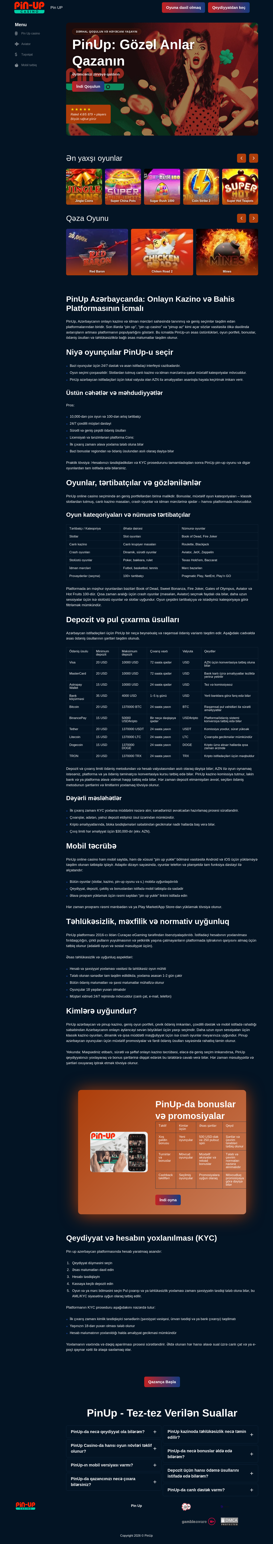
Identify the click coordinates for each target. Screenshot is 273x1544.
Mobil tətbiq (26, 65)
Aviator (23, 44)
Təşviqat (24, 54)
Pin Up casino (27, 33)
